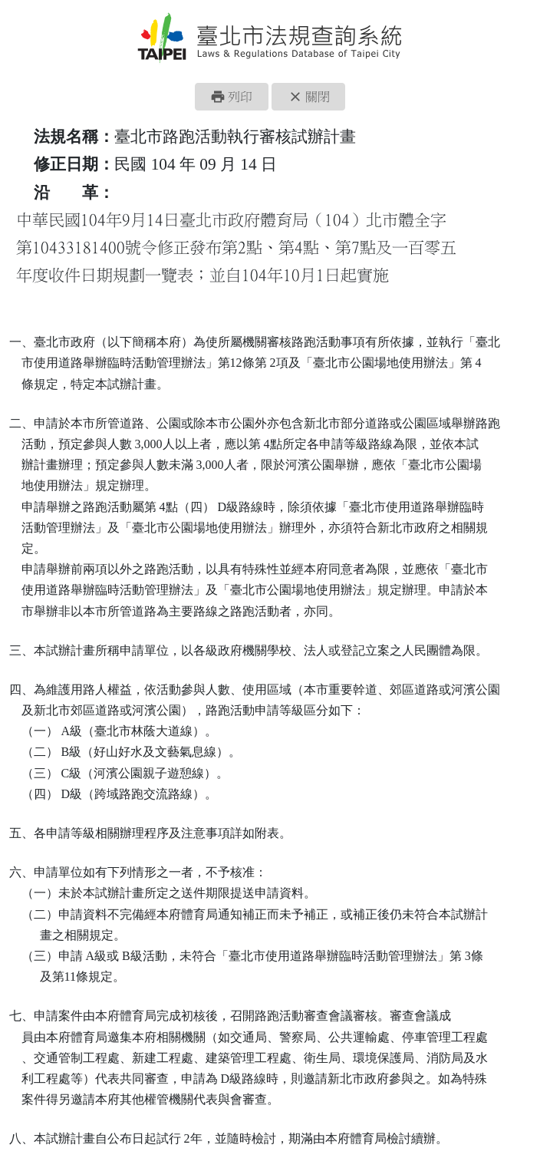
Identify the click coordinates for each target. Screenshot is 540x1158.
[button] (231, 97)
